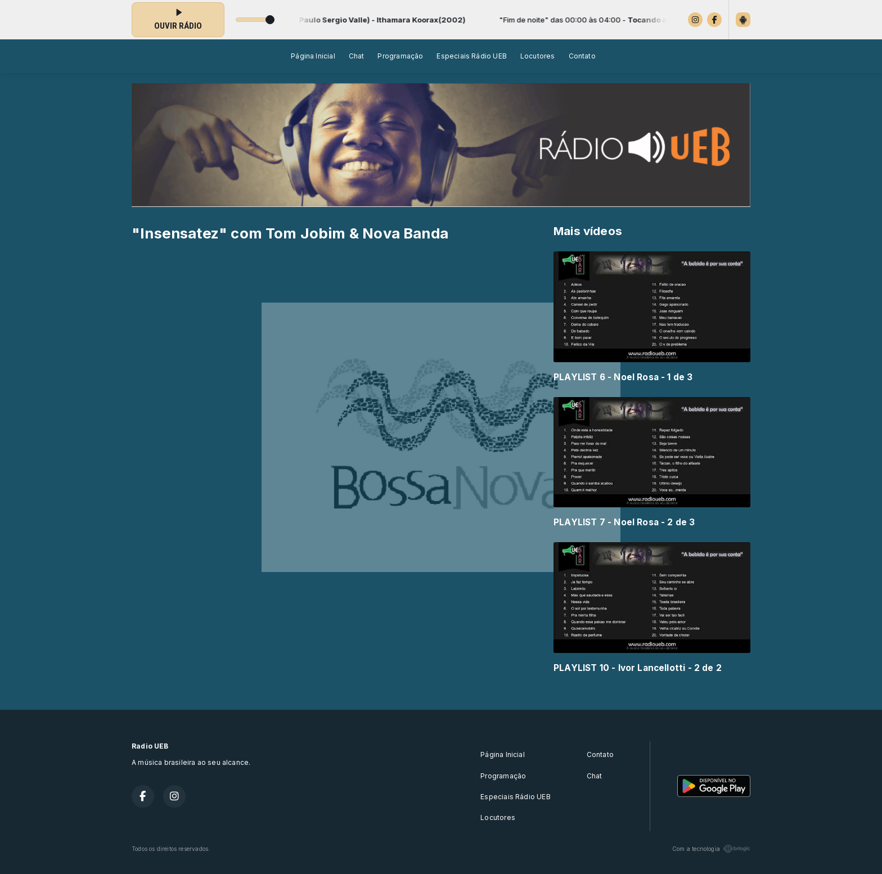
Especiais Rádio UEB (471, 56)
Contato (582, 56)
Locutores (537, 56)
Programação (400, 56)
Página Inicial (313, 56)
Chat (356, 56)
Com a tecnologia (711, 849)
